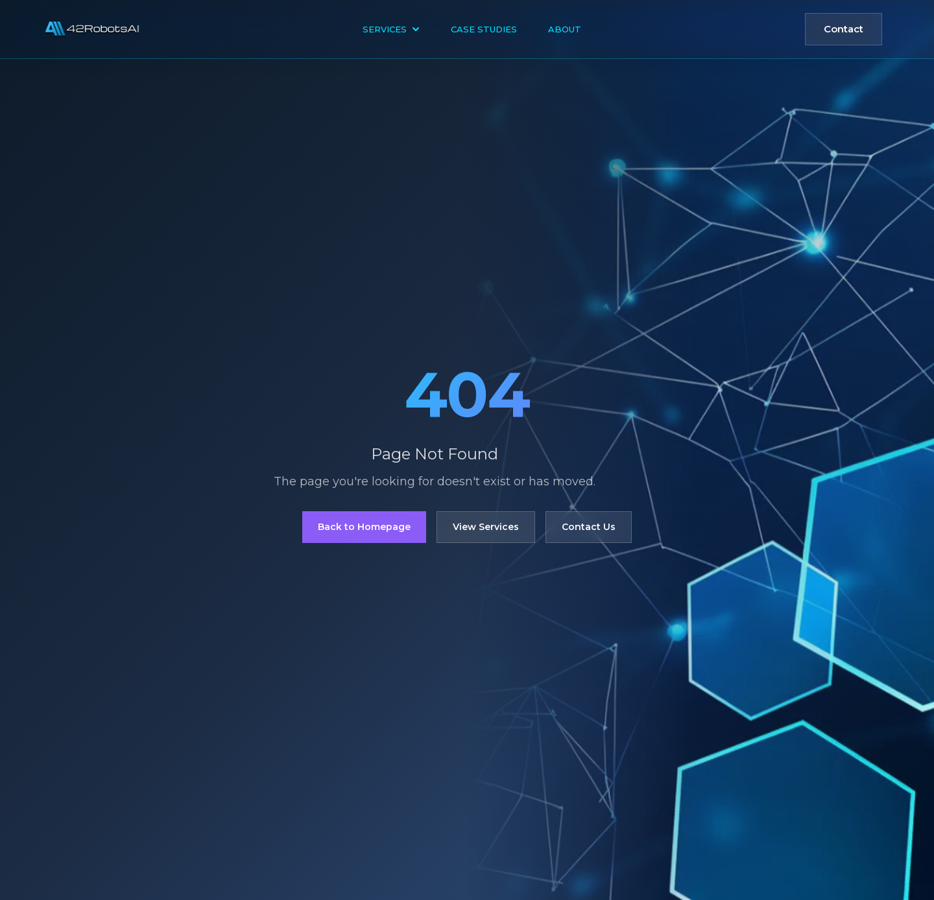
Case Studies (484, 29)
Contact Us (589, 527)
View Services (486, 527)
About (564, 29)
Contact (843, 29)
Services (391, 29)
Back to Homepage (364, 527)
